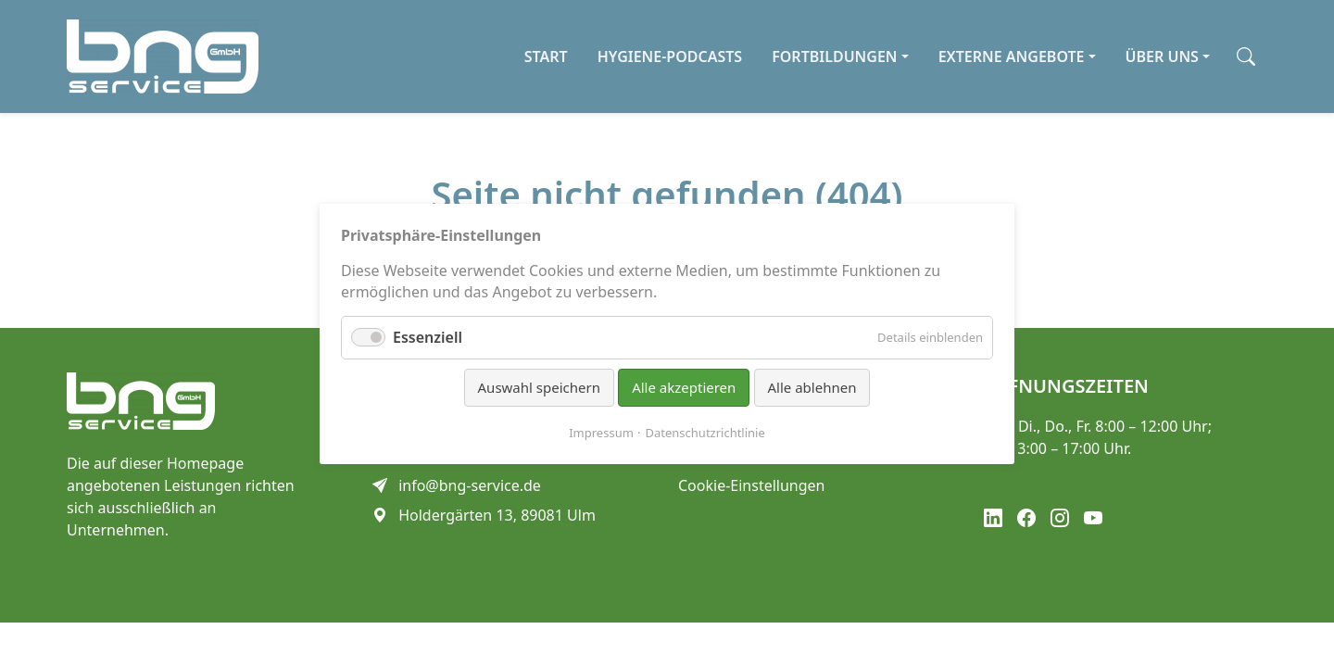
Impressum (601, 431)
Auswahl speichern (539, 387)
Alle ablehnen (812, 387)
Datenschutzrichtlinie (705, 431)
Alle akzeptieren (684, 387)
